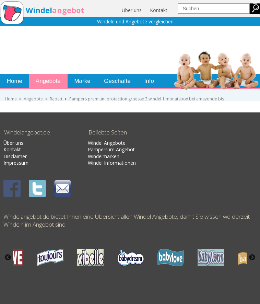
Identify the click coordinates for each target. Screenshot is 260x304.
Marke (82, 81)
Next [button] (252, 257)
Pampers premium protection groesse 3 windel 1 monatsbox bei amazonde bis (146, 99)
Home (13, 81)
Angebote (47, 81)
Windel (39, 10)
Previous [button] (7, 257)
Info (148, 81)
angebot (68, 10)
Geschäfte (117, 81)
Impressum (15, 163)
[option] (130, 257)
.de (31, 20)
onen (130, 163)
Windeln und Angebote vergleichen (135, 22)
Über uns (132, 10)
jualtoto (256, 3)
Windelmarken (103, 156)
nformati (115, 163)
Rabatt (56, 99)
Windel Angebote (107, 143)
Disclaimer (15, 156)
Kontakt (158, 10)
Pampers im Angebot (111, 149)
